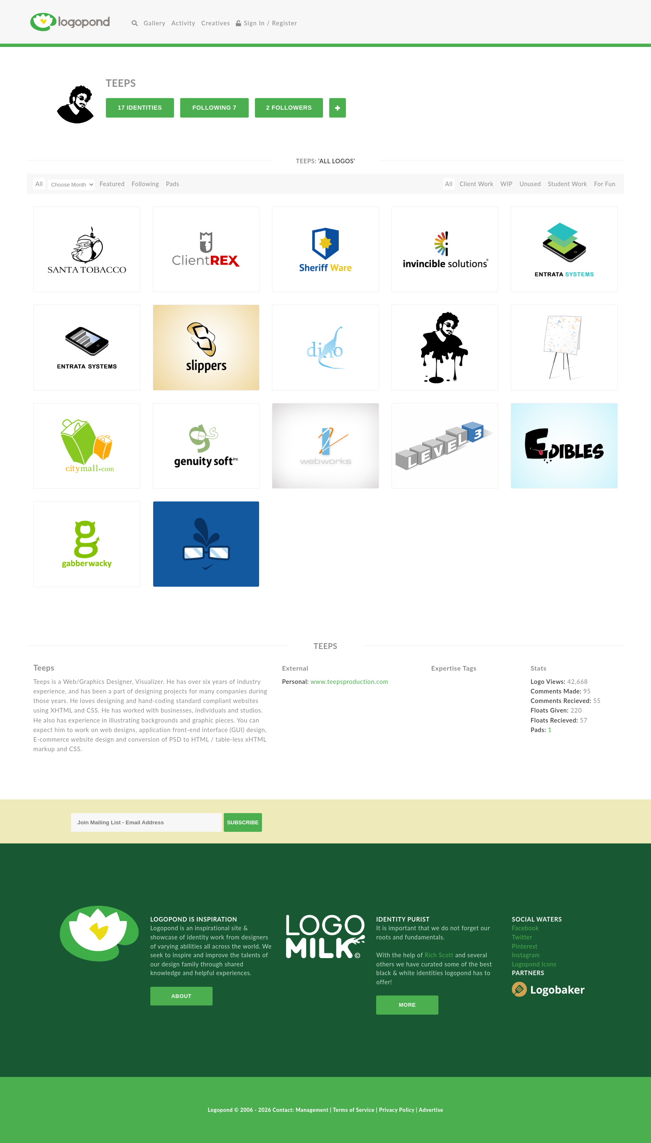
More (407, 1005)
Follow (337, 108)
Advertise (431, 1110)
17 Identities (140, 107)
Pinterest (525, 946)
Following (145, 183)
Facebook (525, 928)
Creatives (215, 23)
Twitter (522, 937)
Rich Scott (440, 955)
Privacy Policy (397, 1110)
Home (79, 21)
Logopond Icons (534, 964)
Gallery (155, 23)
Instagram (526, 955)
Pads (172, 183)
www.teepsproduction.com (349, 681)
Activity (183, 23)
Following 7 (214, 107)
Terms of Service (354, 1110)
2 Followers (289, 107)
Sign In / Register (266, 23)
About (181, 996)
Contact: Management (301, 1110)
